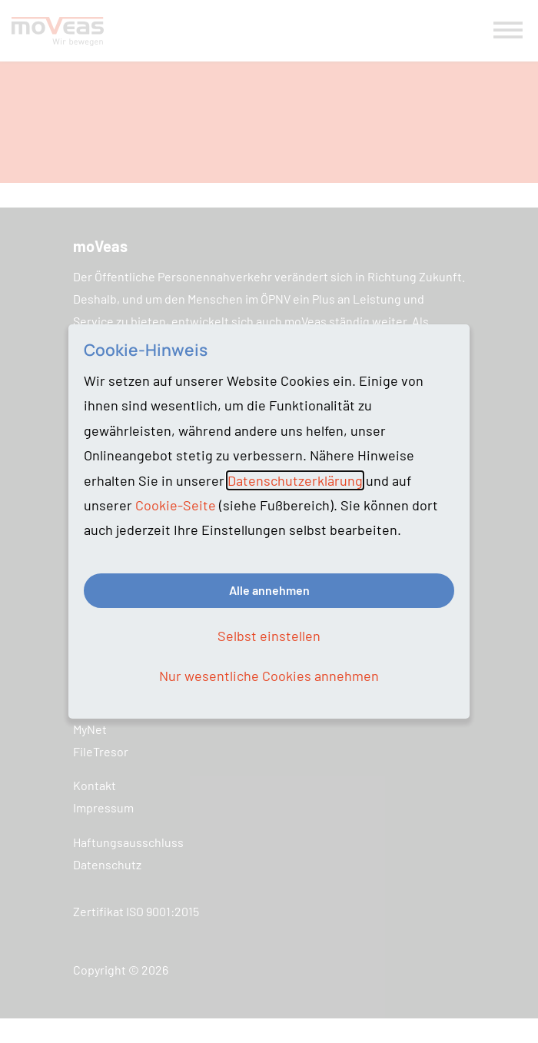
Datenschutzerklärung (295, 480)
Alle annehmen (269, 590)
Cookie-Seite (175, 505)
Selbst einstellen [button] (269, 635)
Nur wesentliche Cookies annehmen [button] (269, 675)
